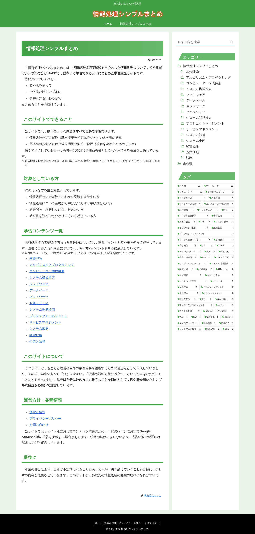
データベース (39, 290)
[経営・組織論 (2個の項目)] (187, 257)
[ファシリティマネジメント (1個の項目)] (195, 305)
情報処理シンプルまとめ (200, 66)
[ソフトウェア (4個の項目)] (207, 210)
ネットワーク (39, 297)
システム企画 (195, 140)
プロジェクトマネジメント (48, 316)
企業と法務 (37, 341)
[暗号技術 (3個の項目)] (222, 216)
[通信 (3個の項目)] (227, 210)
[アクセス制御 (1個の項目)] (188, 311)
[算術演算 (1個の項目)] (208, 323)
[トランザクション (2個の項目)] (189, 251)
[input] (205, 42)
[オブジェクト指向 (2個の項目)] (192, 227)
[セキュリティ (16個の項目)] (189, 192)
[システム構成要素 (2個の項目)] (221, 263)
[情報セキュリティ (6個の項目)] (219, 192)
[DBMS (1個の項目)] (227, 317)
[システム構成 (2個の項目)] (223, 222)
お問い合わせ (39, 425)
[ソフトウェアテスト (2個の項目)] (217, 293)
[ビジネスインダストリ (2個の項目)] (217, 287)
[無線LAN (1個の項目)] (211, 329)
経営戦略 (35, 335)
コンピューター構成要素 (46, 271)
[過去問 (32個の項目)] (189, 186)
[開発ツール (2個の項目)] (224, 269)
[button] (231, 42)
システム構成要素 (42, 277)
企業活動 (192, 152)
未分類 (187, 164)
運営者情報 (37, 412)
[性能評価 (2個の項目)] (189, 275)
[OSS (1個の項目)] (228, 329)
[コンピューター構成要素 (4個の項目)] (219, 204)
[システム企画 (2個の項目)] (224, 257)
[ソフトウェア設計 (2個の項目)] (192, 281)
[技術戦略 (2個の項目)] (204, 269)
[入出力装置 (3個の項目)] (186, 222)
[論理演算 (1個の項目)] (211, 317)
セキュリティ (39, 303)
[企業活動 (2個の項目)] (226, 251)
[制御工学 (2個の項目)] (187, 287)
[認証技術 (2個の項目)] (185, 269)
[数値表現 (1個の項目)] (226, 323)
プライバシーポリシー (45, 418)
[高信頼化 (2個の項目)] (186, 245)
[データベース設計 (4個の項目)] (189, 204)
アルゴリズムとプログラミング (51, 265)
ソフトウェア (39, 284)
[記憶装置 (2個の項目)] (222, 227)
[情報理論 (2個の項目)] (188, 293)
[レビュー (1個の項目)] (224, 305)
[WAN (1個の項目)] (182, 317)
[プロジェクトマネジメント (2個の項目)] (205, 233)
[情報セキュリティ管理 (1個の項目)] (218, 311)
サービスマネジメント (45, 322)
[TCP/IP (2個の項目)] (225, 245)
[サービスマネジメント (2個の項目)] (191, 263)
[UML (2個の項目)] (204, 222)
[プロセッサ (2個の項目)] (222, 281)
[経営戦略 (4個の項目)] (185, 210)
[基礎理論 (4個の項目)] (221, 198)
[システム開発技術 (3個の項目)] (192, 216)
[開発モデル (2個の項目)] (186, 299)
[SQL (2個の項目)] (209, 251)
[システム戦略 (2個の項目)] (219, 275)
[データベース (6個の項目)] (191, 198)
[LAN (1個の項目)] (196, 317)
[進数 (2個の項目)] (205, 299)
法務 (189, 158)
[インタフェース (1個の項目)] (187, 323)
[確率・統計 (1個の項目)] (224, 299)
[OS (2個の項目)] (206, 245)
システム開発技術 (42, 309)
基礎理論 (35, 258)
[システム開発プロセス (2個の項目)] (193, 240)
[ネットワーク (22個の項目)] (219, 186)
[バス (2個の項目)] (205, 257)
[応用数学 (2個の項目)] (223, 240)
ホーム (96, 523)
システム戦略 (39, 329)
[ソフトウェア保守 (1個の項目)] (189, 329)
